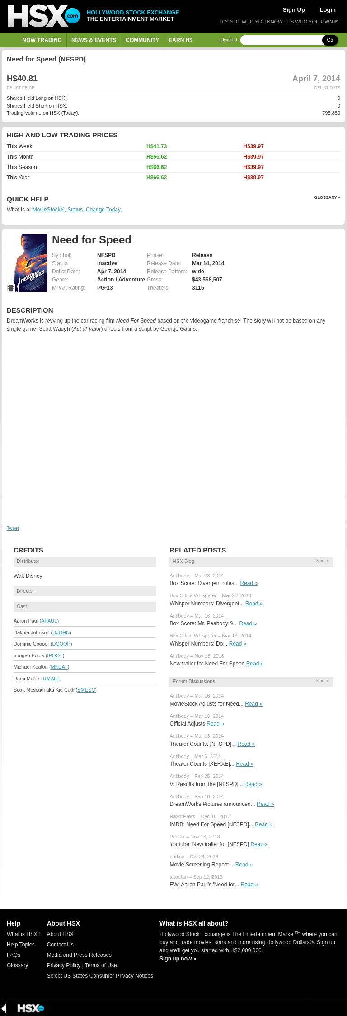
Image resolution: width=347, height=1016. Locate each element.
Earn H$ (180, 40)
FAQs (13, 955)
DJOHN (61, 632)
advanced (228, 40)
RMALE (51, 678)
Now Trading (42, 40)
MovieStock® (49, 209)
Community (142, 40)
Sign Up (294, 9)
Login (328, 9)
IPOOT (55, 655)
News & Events (93, 40)
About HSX (60, 934)
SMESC (86, 690)
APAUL (49, 620)
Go (330, 39)
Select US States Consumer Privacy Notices (100, 976)
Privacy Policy (64, 965)
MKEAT (59, 667)
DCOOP (61, 643)
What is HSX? (24, 934)
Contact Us (60, 944)
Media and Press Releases (79, 955)
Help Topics (21, 944)
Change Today (103, 209)
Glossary (17, 965)
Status (75, 209)
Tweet (13, 528)
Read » (249, 583)
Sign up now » (177, 958)
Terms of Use (101, 965)
